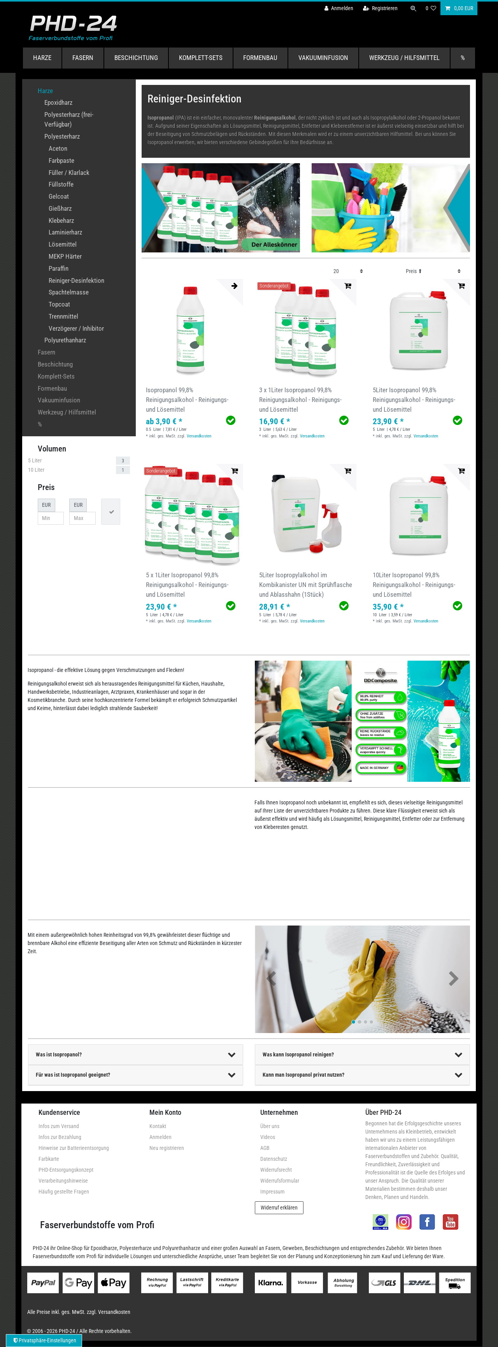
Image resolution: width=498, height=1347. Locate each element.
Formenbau (260, 58)
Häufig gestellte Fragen (64, 1191)
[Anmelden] (339, 8)
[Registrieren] (380, 8)
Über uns (269, 1126)
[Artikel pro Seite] (348, 271)
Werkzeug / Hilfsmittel (404, 58)
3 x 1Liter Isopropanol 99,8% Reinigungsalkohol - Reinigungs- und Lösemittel (300, 399)
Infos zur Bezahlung (60, 1137)
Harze (42, 58)
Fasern (82, 58)
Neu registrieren (166, 1148)
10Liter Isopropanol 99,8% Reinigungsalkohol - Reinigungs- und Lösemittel (414, 584)
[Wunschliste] (431, 8)
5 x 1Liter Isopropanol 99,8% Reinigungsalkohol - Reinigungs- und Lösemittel (187, 584)
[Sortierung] (433, 271)
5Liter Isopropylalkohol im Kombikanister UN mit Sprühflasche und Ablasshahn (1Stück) (305, 584)
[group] (192, 330)
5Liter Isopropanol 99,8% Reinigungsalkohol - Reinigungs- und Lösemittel (414, 399)
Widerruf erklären (279, 1207)
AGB (265, 1148)
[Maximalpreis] (82, 518)
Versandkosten (199, 436)
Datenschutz (273, 1159)
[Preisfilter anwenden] (110, 512)
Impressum (272, 1191)
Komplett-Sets (201, 58)
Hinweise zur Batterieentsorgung (74, 1148)
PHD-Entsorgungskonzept (66, 1170)
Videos (267, 1137)
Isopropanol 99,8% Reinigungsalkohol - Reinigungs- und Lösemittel (187, 399)
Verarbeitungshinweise (63, 1181)
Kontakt (157, 1126)
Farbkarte (49, 1159)
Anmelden (160, 1137)
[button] (271, 979)
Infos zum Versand (59, 1126)
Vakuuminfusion (323, 58)
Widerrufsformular (279, 1181)
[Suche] (413, 8)
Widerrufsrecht (276, 1170)
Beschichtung (136, 58)
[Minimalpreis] (51, 518)
